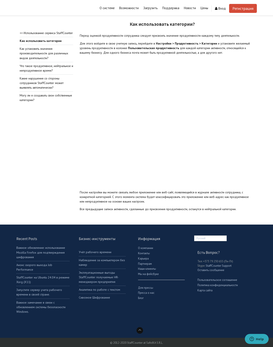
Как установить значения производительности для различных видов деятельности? (44, 53)
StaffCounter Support (219, 266)
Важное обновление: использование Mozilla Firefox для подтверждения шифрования (40, 252)
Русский (201, 238)
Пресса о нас (146, 293)
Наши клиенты (147, 269)
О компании (145, 248)
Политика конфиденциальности (217, 285)
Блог (141, 298)
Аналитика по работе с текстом (99, 290)
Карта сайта (205, 290)
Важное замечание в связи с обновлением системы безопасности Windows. (41, 307)
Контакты (144, 253)
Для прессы (145, 288)
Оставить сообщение (210, 270)
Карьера (143, 258)
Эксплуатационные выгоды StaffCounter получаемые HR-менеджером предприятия (99, 277)
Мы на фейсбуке (148, 274)
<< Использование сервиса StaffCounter (46, 33)
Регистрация (243, 8)
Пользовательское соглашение (217, 280)
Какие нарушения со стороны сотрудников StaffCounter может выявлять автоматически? (42, 82)
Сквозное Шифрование (94, 297)
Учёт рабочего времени (95, 252)
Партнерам (145, 264)
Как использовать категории (41, 41)
